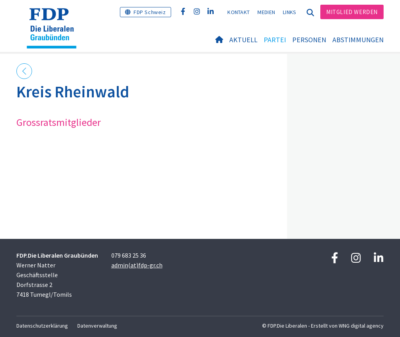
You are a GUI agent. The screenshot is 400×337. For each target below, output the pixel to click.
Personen (309, 39)
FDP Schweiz (150, 12)
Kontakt (238, 12)
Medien (266, 12)
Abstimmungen (358, 39)
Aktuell (243, 39)
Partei (275, 39)
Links (289, 12)
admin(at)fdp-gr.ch (136, 265)
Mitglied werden (352, 12)
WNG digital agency (361, 325)
